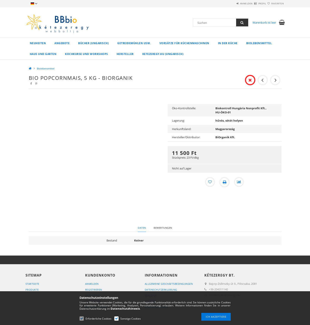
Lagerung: (178, 120)
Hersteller (125, 54)
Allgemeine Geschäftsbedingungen (169, 283)
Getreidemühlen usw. (134, 43)
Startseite (32, 283)
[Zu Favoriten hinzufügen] (210, 182)
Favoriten (275, 3)
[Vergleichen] (239, 182)
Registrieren (93, 289)
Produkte (32, 289)
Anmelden (233, 3)
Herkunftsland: (181, 129)
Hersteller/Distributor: (186, 137)
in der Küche (228, 43)
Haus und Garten (43, 54)
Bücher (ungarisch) (93, 43)
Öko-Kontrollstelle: (184, 108)
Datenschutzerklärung (161, 289)
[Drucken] (224, 182)
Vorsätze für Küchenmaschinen (184, 43)
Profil (255, 3)
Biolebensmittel (259, 43)
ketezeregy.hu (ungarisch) (163, 54)
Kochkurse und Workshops (86, 54)
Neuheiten (38, 43)
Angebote (62, 43)
